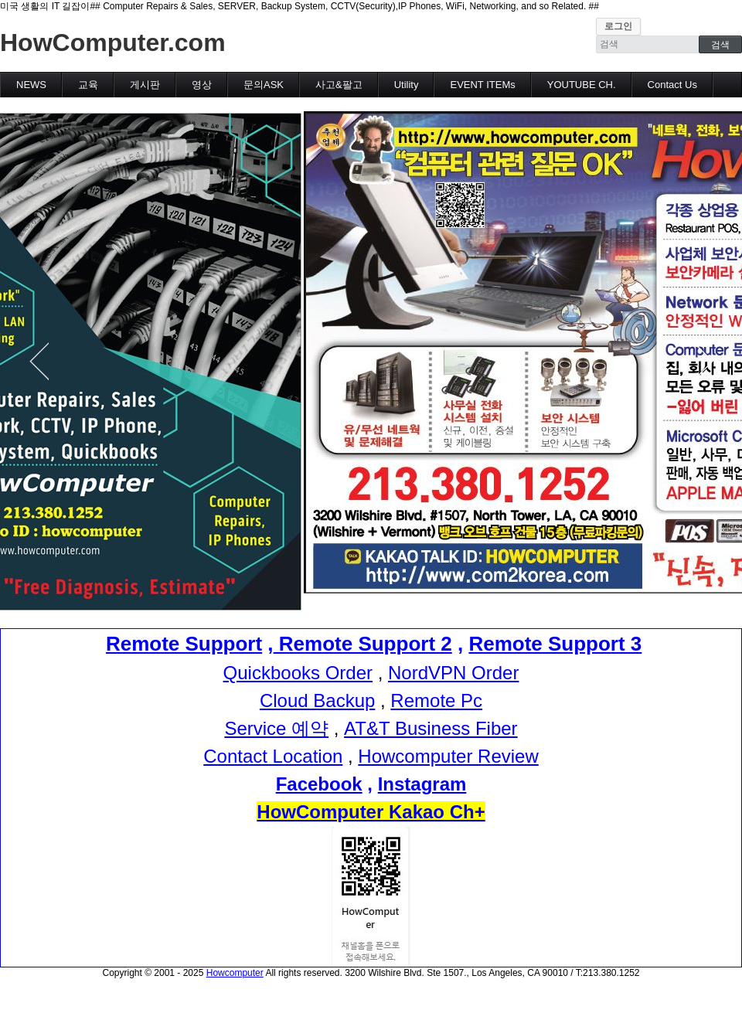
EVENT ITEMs (482, 84)
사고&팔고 (338, 84)
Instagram (422, 784)
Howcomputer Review (448, 756)
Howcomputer (235, 972)
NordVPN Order (453, 672)
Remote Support (184, 643)
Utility (406, 84)
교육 (88, 84)
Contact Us (672, 84)
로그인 (618, 26)
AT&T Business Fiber (431, 728)
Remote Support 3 (555, 643)
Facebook (319, 784)
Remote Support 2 (363, 643)
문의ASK (263, 84)
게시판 (145, 84)
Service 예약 (276, 728)
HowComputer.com (113, 42)
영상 (202, 84)
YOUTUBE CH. (581, 84)
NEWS (31, 84)
